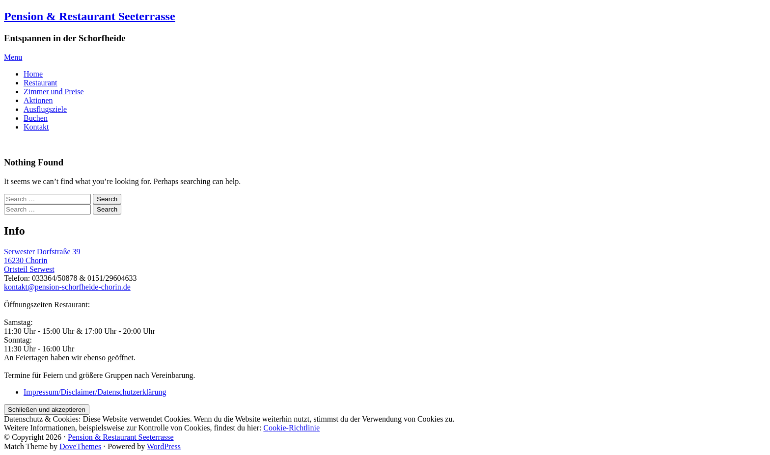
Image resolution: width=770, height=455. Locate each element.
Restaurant (40, 83)
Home (33, 74)
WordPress (164, 446)
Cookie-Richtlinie (291, 428)
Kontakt (36, 127)
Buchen (36, 118)
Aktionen (38, 100)
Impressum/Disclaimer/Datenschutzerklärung (95, 392)
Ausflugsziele (45, 109)
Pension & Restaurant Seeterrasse (89, 16)
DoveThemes (80, 446)
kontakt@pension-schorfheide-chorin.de (67, 287)
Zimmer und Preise (54, 91)
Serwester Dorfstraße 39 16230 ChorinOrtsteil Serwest (42, 260)
